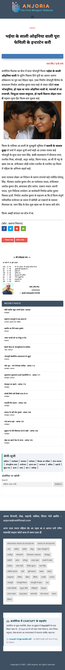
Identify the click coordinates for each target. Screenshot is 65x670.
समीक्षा (34, 468)
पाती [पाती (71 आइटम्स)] (22, 571)
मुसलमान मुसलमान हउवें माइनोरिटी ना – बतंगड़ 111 (22, 375)
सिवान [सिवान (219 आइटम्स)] (9, 599)
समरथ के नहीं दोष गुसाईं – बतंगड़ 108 (17, 412)
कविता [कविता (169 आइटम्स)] (16, 549)
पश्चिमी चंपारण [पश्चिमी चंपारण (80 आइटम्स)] (12, 571)
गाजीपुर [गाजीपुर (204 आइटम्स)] (10, 555)
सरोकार (32, 461)
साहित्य (19, 322)
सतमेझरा (6, 313)
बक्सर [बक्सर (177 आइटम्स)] (41, 571)
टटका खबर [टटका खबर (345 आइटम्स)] (35, 560)
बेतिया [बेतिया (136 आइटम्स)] (35, 577)
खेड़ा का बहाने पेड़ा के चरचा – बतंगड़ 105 (18, 440)
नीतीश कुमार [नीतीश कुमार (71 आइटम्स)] (31, 566)
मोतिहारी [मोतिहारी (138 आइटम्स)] (34, 588)
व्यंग (27, 468)
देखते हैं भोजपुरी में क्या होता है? (15, 319)
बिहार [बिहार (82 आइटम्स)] (27, 577)
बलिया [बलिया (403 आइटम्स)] (19, 577)
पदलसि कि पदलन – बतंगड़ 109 (15, 403)
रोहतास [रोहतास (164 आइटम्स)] (43, 588)
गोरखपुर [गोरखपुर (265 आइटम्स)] (47, 555)
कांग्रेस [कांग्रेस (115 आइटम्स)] (24, 549)
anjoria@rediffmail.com (17, 520)
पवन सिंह (50, 63)
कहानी (58, 465)
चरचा (15, 468)
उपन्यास (6, 322)
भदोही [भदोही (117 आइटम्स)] (43, 577)
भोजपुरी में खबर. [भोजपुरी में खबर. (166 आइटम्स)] (36, 583)
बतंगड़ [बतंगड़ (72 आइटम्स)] (49, 571)
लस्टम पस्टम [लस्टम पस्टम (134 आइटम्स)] (11, 594)
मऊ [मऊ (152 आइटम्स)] (47, 583)
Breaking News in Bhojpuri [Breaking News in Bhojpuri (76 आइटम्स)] (20, 543)
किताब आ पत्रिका (44, 461)
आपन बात (32, 465)
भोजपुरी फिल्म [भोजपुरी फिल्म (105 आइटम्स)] (22, 583)
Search (5, 480)
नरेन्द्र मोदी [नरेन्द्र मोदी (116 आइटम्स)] (19, 566)
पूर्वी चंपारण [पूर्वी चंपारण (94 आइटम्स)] (32, 571)
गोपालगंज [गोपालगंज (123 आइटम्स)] (19, 555)
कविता (50, 465)
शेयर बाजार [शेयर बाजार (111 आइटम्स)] (44, 594)
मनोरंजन (32, 28)
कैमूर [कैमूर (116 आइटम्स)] (32, 549)
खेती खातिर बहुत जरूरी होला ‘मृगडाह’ (17, 310)
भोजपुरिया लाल (12, 465)
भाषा (5, 350)
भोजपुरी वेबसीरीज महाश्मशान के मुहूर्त (17, 356)
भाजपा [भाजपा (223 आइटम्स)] (51, 577)
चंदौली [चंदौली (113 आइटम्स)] (9, 560)
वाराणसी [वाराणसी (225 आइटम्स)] (34, 594)
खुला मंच (7, 468)
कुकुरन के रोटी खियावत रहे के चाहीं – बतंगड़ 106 (21, 431)
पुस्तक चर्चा (13, 322)
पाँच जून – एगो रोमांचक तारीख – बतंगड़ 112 (19, 366)
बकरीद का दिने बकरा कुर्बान (13, 328)
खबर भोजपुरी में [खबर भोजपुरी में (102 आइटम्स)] (43, 549)
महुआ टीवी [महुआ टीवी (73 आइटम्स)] (24, 588)
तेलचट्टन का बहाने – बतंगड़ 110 (15, 384)
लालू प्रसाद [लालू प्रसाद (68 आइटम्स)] (23, 594)
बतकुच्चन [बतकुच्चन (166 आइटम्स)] (10, 577)
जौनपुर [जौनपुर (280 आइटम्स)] (25, 560)
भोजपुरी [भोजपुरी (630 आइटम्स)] (10, 583)
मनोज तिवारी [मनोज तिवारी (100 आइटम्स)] (11, 588)
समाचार (6, 331)
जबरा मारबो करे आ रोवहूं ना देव (15, 338)
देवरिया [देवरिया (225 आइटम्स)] (9, 566)
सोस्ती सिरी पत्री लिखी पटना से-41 (16, 394)
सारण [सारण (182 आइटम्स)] (54, 594)
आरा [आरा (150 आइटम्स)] (9, 549)
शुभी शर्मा (59, 63)
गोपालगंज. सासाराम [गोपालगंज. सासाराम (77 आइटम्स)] (34, 555)
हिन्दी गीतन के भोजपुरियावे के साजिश (17, 347)
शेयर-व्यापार (57, 461)
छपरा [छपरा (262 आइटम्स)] (17, 560)
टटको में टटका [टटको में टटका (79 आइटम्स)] (47, 560)
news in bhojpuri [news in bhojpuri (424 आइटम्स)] (46, 543)
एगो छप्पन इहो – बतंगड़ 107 (14, 422)
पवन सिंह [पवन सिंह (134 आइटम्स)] (42, 566)
